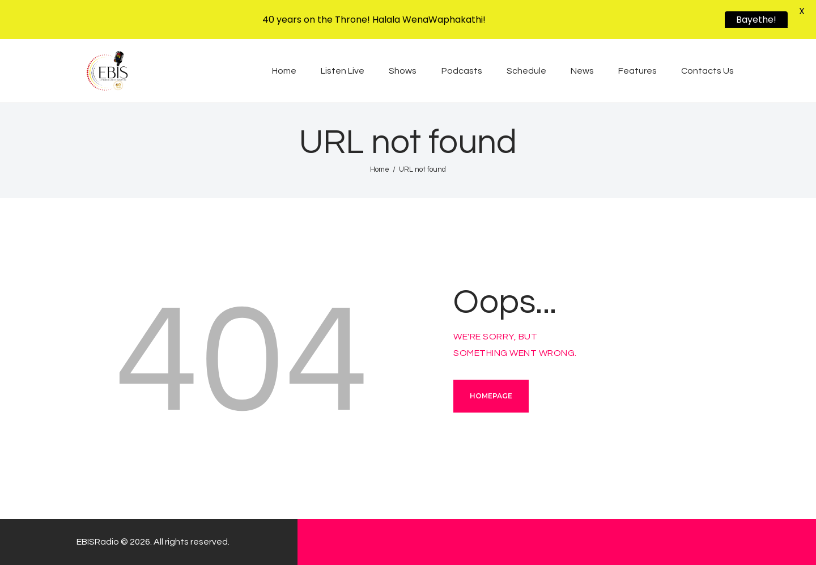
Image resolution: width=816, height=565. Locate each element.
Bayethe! (756, 19)
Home (379, 169)
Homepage (491, 396)
